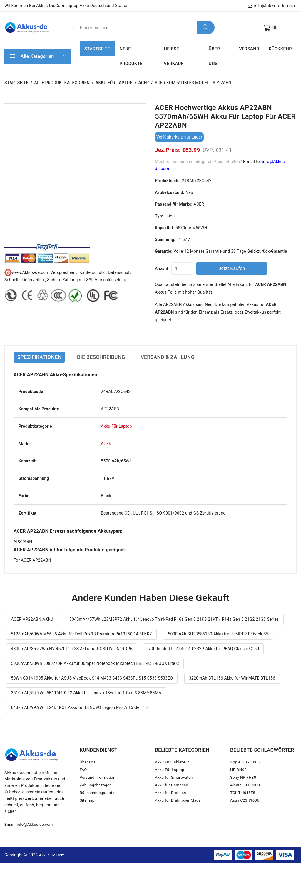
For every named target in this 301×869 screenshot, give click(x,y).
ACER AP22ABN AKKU (32, 625)
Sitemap (87, 813)
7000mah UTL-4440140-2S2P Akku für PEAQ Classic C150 (203, 654)
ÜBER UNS (214, 62)
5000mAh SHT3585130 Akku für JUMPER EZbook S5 (218, 639)
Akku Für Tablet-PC (173, 769)
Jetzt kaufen (246, 274)
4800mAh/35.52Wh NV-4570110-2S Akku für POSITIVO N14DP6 (71, 654)
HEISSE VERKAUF (173, 62)
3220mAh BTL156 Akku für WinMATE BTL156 (232, 684)
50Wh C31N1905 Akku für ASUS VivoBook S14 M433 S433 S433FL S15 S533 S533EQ (92, 684)
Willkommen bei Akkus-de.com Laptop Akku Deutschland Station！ (68, 5)
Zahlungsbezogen (96, 795)
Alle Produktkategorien (62, 88)
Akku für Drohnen (171, 804)
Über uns (88, 769)
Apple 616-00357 (246, 769)
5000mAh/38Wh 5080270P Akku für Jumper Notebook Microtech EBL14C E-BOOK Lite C (95, 669)
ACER (143, 88)
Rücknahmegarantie (99, 804)
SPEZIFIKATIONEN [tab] (42, 363)
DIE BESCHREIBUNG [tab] (112, 363)
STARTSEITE (97, 55)
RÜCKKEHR (280, 55)
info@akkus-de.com (272, 6)
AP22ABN (23, 547)
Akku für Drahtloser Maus (179, 813)
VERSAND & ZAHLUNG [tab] (188, 363)
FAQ (83, 777)
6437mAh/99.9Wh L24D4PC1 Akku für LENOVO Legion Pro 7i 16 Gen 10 (79, 713)
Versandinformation (99, 786)
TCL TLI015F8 (243, 804)
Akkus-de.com (53, 860)
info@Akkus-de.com (36, 830)
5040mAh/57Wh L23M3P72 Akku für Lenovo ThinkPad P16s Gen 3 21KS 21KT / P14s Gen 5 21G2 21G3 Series (174, 625)
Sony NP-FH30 (244, 786)
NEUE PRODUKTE (130, 62)
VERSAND (249, 55)
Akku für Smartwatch (175, 786)
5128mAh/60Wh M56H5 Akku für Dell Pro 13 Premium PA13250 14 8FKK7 (81, 639)
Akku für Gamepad (172, 795)
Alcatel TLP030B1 (247, 795)
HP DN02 (239, 777)
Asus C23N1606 (245, 813)
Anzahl (161, 274)
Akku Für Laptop (114, 88)
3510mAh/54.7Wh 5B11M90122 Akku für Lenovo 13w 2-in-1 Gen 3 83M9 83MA (86, 698)
